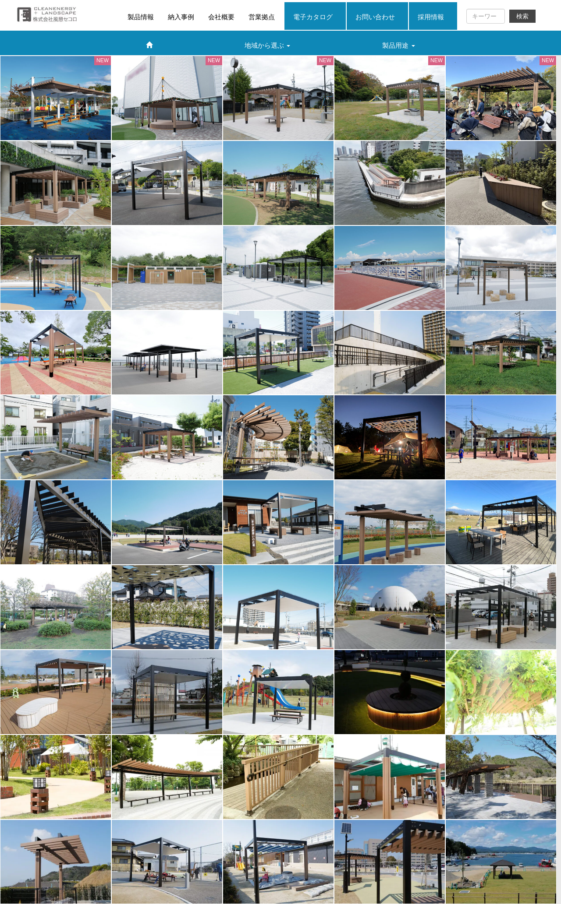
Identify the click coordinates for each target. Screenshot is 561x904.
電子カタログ (313, 17)
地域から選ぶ (267, 45)
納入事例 (181, 17)
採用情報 (431, 17)
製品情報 (141, 17)
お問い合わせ (375, 17)
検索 (522, 16)
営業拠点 (262, 17)
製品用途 (398, 45)
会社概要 (221, 17)
